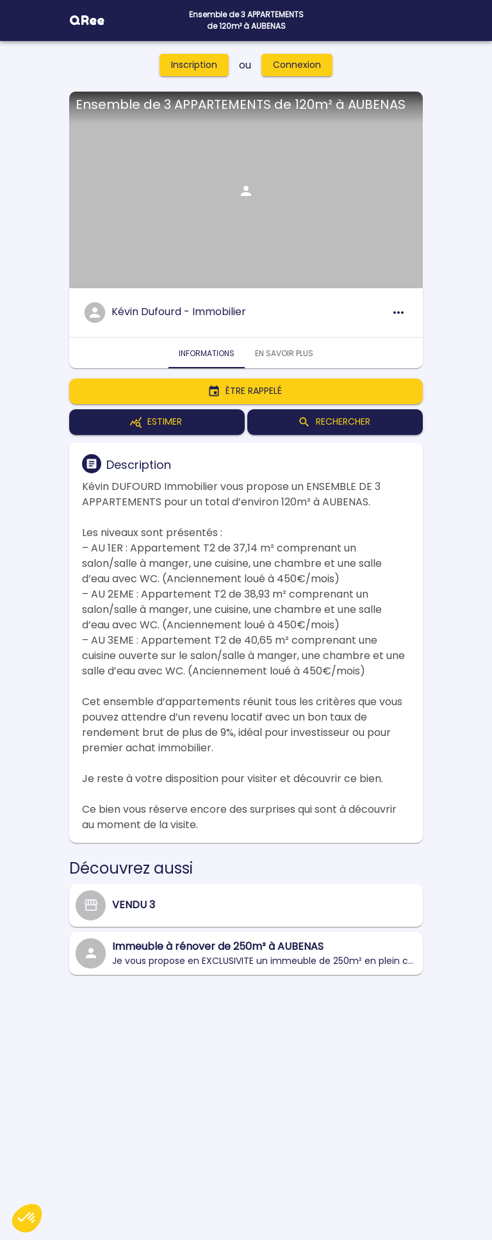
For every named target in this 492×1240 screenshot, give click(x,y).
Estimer (157, 422)
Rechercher (335, 422)
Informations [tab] (206, 353)
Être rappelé (246, 391)
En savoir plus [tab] (284, 353)
